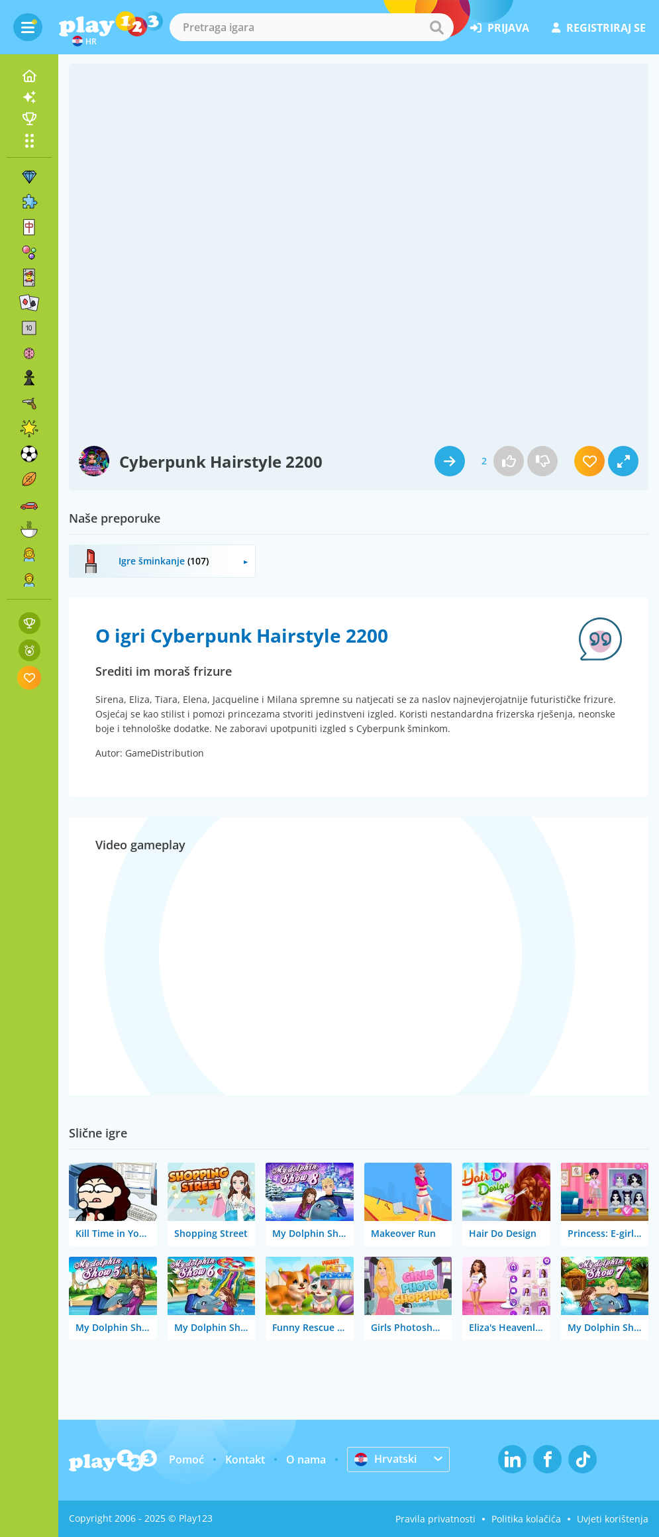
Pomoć (186, 1459)
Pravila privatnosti (435, 1518)
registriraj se (599, 28)
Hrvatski (385, 1459)
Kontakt (245, 1459)
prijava (499, 28)
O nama (306, 1459)
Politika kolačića (526, 1518)
